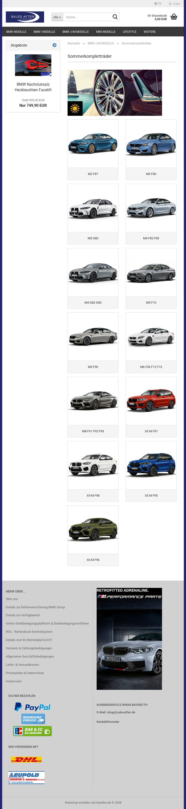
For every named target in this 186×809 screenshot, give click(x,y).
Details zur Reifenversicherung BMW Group (35, 607)
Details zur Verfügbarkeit (23, 615)
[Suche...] (57, 17)
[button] (158, 3)
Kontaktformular (108, 722)
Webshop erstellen (77, 802)
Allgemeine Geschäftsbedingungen (30, 656)
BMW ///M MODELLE (75, 31)
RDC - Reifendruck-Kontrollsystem (29, 632)
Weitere (150, 31)
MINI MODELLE (106, 31)
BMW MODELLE (16, 31)
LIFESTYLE (130, 31)
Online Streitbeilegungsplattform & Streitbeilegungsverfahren (47, 623)
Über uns (12, 599)
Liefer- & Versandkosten (22, 665)
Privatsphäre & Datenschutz (25, 673)
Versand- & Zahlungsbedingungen (29, 648)
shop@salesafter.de (121, 712)
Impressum (14, 681)
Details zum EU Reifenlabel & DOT (29, 640)
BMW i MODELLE (44, 31)
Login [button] (174, 3)
